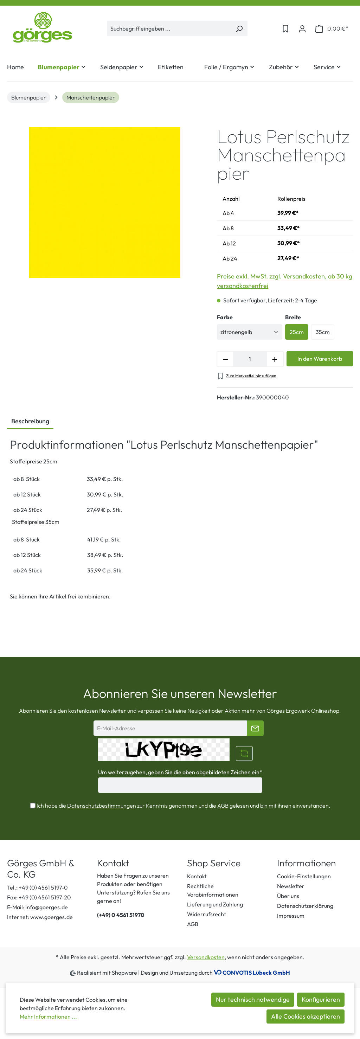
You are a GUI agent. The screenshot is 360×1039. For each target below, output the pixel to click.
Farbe (225, 317)
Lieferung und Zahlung (215, 904)
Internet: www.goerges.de (40, 917)
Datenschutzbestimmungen (101, 805)
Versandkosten (206, 957)
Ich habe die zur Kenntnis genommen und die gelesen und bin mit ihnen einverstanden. (183, 805)
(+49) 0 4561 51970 (120, 914)
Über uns (288, 895)
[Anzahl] (250, 359)
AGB (223, 805)
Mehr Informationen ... (48, 1016)
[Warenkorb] (332, 28)
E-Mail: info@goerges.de (37, 907)
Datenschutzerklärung (305, 905)
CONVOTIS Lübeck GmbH (256, 972)
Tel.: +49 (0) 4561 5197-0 (37, 887)
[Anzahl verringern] (225, 359)
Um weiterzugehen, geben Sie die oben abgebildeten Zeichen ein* (180, 772)
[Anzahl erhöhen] (275, 359)
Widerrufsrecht (206, 914)
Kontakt (197, 876)
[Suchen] (239, 28)
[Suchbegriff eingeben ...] (169, 28)
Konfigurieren (321, 999)
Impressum (290, 915)
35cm (323, 331)
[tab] (30, 421)
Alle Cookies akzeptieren (305, 1016)
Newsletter (290, 886)
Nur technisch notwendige (253, 999)
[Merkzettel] (285, 28)
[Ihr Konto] (302, 28)
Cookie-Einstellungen (304, 876)
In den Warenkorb (319, 358)
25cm (297, 331)
